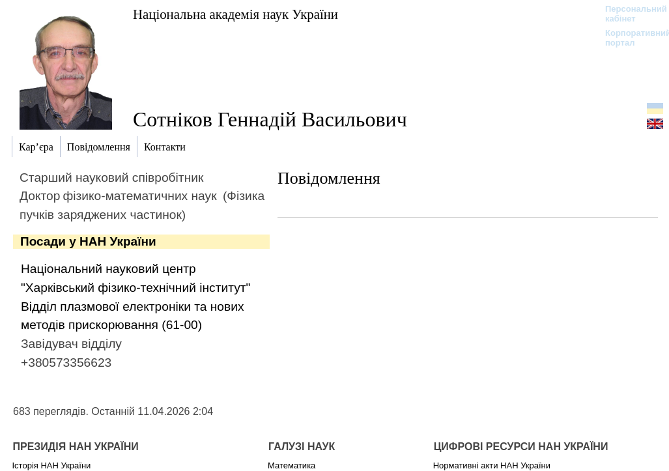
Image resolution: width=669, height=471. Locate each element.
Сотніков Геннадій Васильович (270, 119)
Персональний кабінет (629, 13)
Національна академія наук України (235, 14)
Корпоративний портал (629, 38)
